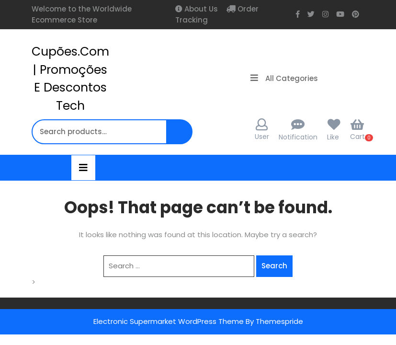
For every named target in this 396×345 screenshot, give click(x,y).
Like (333, 137)
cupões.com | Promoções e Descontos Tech (70, 78)
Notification (298, 137)
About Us (200, 9)
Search (180, 136)
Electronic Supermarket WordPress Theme (168, 321)
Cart (357, 129)
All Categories (284, 78)
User (262, 129)
